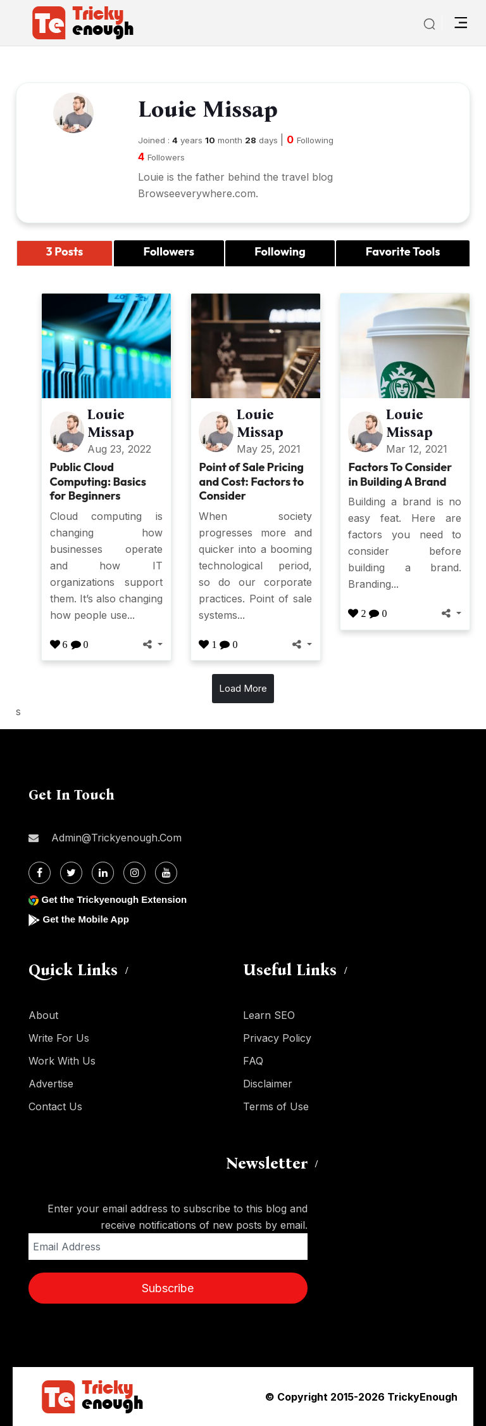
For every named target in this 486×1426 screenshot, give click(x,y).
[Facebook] (39, 873)
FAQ (253, 1060)
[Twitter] (71, 873)
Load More (243, 688)
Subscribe (168, 1288)
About (43, 1015)
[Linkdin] (103, 873)
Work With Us (62, 1060)
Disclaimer (267, 1083)
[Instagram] (134, 873)
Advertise (50, 1083)
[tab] (64, 253)
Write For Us (58, 1038)
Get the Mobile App (88, 919)
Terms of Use (276, 1106)
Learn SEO (269, 1015)
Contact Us (55, 1106)
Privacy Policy (277, 1038)
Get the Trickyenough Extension (118, 899)
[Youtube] (166, 873)
